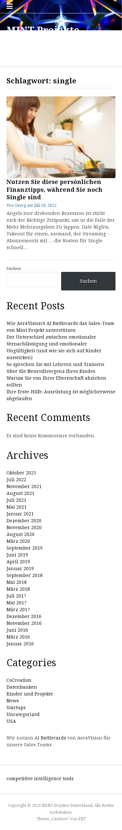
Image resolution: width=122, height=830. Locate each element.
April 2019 (18, 561)
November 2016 (24, 623)
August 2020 (20, 534)
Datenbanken (22, 687)
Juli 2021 (16, 500)
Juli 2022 (16, 479)
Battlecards (53, 737)
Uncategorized (23, 714)
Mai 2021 (17, 507)
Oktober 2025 (21, 472)
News (13, 700)
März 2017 (18, 609)
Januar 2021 (20, 513)
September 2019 (25, 548)
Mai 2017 (17, 602)
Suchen (14, 268)
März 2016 (18, 637)
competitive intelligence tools (40, 778)
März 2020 (18, 541)
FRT (82, 819)
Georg (20, 205)
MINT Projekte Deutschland (43, 36)
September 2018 (25, 575)
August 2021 (20, 493)
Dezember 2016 (24, 616)
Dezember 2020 (24, 520)
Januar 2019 (20, 568)
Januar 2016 (20, 643)
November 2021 (24, 486)
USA (11, 721)
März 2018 (18, 589)
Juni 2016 (17, 630)
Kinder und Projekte (30, 693)
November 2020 (24, 527)
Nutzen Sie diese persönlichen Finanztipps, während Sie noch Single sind (54, 189)
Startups (16, 707)
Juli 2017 (16, 595)
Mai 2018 (17, 582)
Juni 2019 (17, 554)
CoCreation (19, 680)
